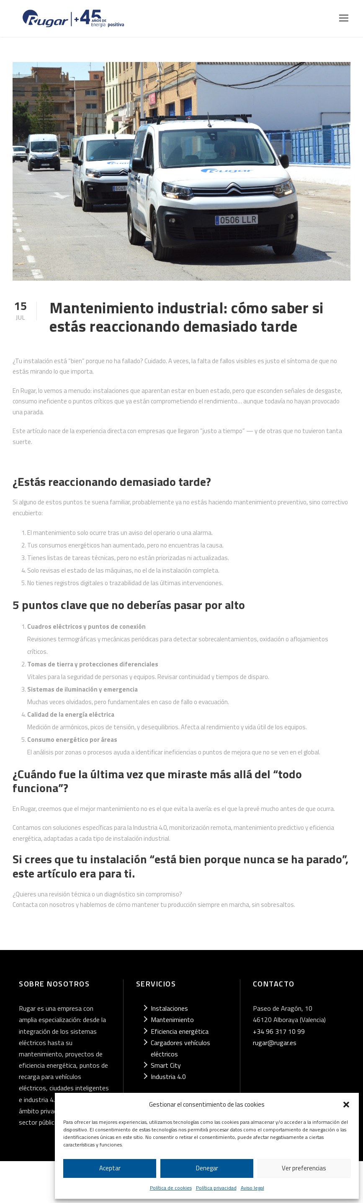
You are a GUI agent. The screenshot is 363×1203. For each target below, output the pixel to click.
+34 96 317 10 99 (279, 1031)
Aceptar (110, 1168)
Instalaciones (169, 1008)
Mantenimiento (172, 1020)
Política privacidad (216, 1188)
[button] (346, 1104)
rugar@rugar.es (274, 1043)
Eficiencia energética (180, 1031)
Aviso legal (252, 1188)
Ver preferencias (304, 1168)
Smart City (166, 1065)
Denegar (207, 1168)
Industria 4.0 (168, 1076)
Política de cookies (171, 1188)
